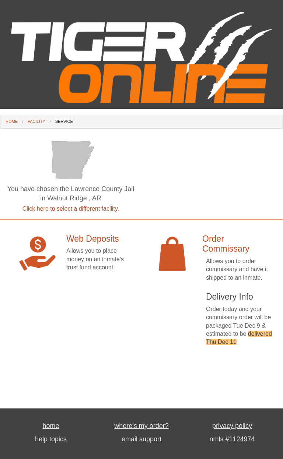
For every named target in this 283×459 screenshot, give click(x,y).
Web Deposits (92, 239)
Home (12, 121)
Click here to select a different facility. (70, 209)
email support (141, 439)
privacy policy (232, 425)
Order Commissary (225, 244)
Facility (36, 121)
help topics (51, 439)
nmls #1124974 (232, 439)
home (50, 425)
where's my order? (141, 425)
